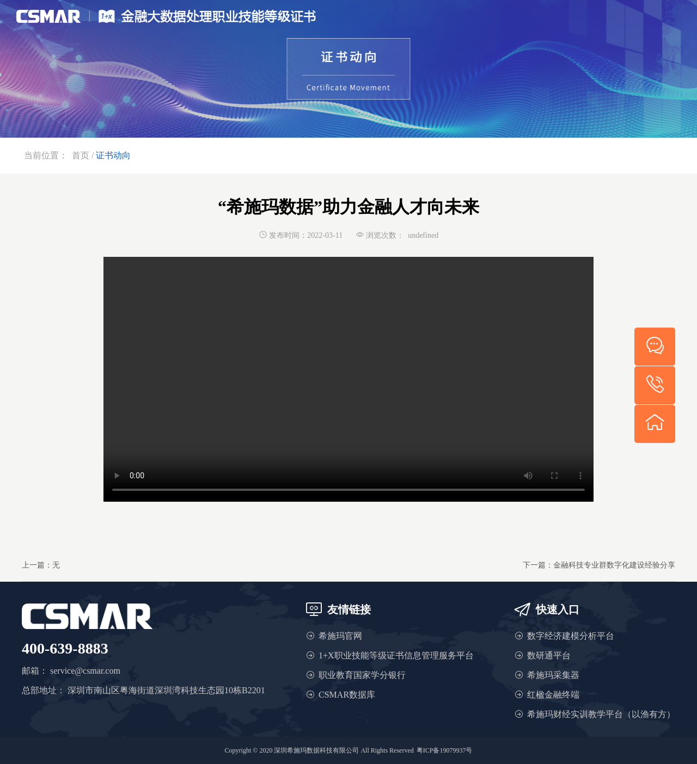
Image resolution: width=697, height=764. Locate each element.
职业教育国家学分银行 (362, 675)
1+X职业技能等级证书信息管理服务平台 (396, 655)
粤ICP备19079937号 (445, 750)
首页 (80, 155)
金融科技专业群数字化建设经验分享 (614, 565)
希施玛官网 (340, 635)
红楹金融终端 (553, 694)
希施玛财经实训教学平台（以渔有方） (601, 714)
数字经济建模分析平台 (570, 635)
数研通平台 (549, 655)
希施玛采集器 (553, 675)
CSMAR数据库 (347, 694)
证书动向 (113, 155)
